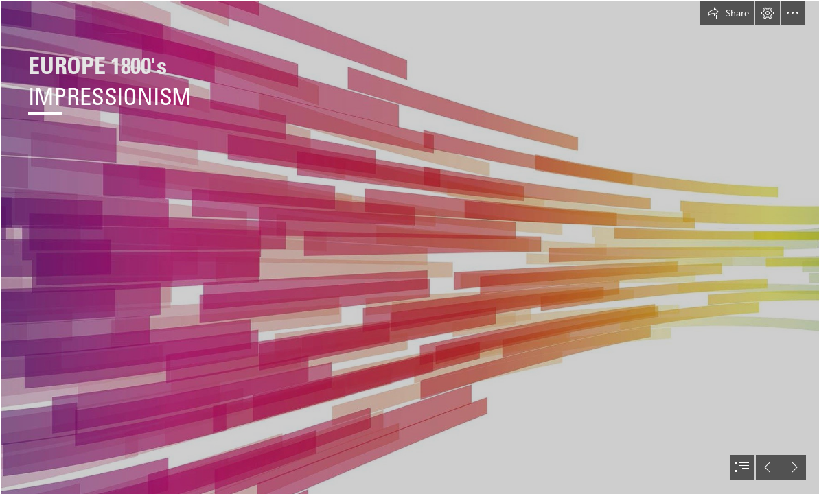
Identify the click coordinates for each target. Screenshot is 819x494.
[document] (409, 247)
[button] (727, 13)
